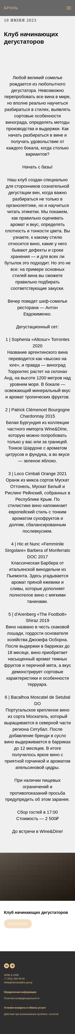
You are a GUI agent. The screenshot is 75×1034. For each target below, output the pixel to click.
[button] (11, 8)
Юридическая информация (20, 992)
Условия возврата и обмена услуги (25, 1007)
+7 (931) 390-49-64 (14, 978)
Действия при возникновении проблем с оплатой (31, 1014)
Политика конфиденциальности (21, 998)
